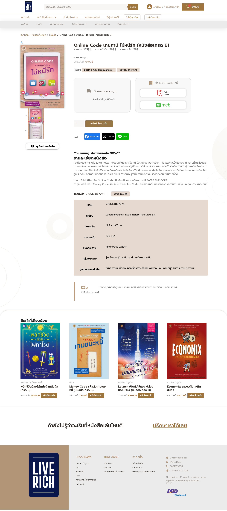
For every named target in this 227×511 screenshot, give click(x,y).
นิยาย (116, 193)
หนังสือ (56, 35)
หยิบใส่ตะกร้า (99, 123)
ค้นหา (133, 7)
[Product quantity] (79, 123)
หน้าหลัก (24, 35)
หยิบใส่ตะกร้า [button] (49, 395)
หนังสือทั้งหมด (41, 35)
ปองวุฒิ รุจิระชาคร (128, 69)
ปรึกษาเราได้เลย (170, 425)
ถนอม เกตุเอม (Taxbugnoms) (98, 69)
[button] (22, 43)
